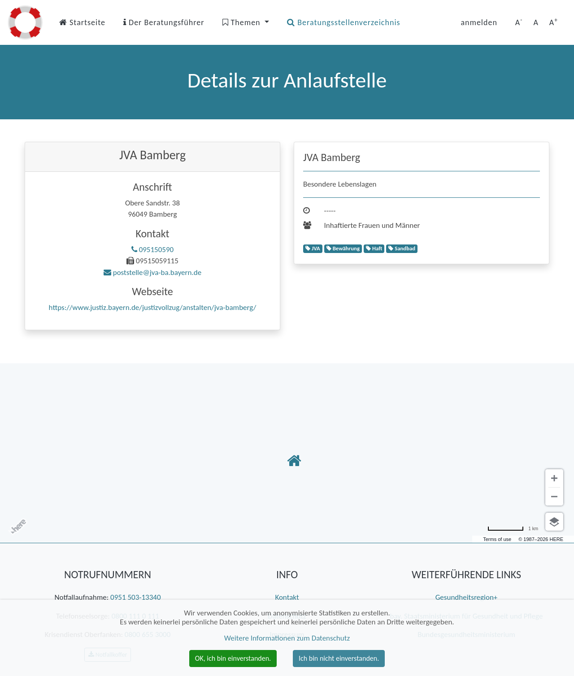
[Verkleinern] (554, 497)
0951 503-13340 (135, 597)
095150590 (152, 249)
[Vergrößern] (554, 478)
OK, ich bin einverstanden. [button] (233, 658)
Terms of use (497, 539)
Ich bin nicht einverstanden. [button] (339, 658)
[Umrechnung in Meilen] (512, 528)
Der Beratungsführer (163, 22)
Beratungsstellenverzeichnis (343, 22)
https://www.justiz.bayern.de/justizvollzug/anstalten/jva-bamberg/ (153, 307)
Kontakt (287, 597)
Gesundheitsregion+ (466, 597)
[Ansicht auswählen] (554, 522)
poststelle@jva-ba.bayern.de (152, 272)
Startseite (82, 22)
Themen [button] (242, 22)
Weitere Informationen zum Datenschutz (287, 638)
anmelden (479, 22)
